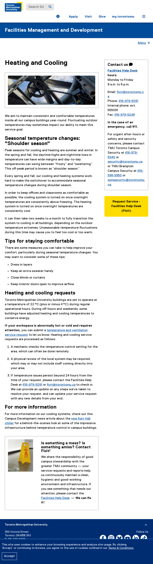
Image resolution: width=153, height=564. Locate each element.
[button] (57, 17)
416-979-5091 (32, 384)
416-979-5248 (124, 115)
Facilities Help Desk (55, 498)
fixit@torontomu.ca (61, 384)
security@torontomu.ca (125, 161)
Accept (9, 556)
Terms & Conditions (120, 548)
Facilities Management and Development (54, 30)
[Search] (50, 7)
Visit (88, 16)
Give (102, 16)
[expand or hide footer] (146, 525)
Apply (73, 16)
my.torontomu (123, 16)
